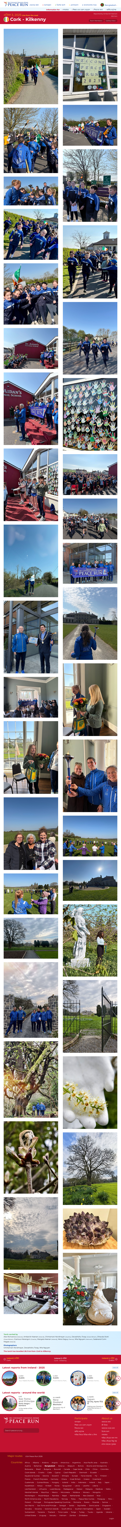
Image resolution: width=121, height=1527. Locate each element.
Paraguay (101, 1499)
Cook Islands (30, 1472)
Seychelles (81, 1505)
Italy (100, 1482)
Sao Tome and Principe (47, 1505)
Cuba (49, 1472)
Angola (55, 1463)
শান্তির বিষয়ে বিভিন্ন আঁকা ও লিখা (86, 1435)
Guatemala (29, 1482)
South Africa (67, 1509)
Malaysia (89, 1489)
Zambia (72, 1515)
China (95, 1469)
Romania (77, 1502)
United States (31, 1515)
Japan (107, 1482)
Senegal (62, 1505)
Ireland (92, 1482)
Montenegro (30, 1496)
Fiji (96, 1476)
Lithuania (43, 1489)
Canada (67, 1469)
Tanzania (41, 1512)
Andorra (45, 1463)
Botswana (29, 1469)
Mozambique (43, 1496)
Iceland (65, 1482)
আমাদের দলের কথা (108, 1428)
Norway (65, 1499)
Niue (99, 1496)
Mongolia (97, 1492)
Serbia (72, 1505)
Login (111, 1518)
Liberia (96, 1486)
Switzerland (30, 1512)
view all (115, 1367)
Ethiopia (65, 1476)
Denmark (83, 1472)
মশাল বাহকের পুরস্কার (109, 1444)
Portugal (37, 1502)
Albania (36, 1463)
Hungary (56, 1482)
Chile (87, 1469)
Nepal (64, 1496)
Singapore (106, 1505)
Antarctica (65, 1463)
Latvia (77, 1486)
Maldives (99, 1489)
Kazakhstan (30, 1486)
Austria (28, 1466)
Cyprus (58, 1472)
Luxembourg (55, 1489)
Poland (28, 1502)
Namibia (55, 1496)
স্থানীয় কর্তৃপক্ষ (111, 10)
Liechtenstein (30, 1489)
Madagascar (68, 1489)
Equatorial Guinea (32, 1476)
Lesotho (86, 1486)
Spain (98, 1509)
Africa (27, 1463)
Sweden (107, 1509)
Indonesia (82, 1482)
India (73, 1482)
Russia (87, 1502)
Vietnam (63, 1515)
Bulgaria (47, 1469)
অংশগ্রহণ (47, 5)
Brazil (38, 1469)
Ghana (64, 1479)
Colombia (104, 1469)
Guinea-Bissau (43, 1482)
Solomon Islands (52, 1509)
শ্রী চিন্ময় (105, 1425)
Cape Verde (78, 1469)
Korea (57, 1486)
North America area (33, 1499)
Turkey (82, 1512)
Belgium (71, 1466)
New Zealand (88, 1496)
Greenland (97, 1479)
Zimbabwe (83, 1515)
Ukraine (109, 1512)
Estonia (46, 1476)
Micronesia (65, 1492)
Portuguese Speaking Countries (57, 1502)
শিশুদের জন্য (98, 10)
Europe (75, 1476)
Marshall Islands (31, 1492)
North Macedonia (51, 1499)
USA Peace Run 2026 (34, 1456)
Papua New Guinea (87, 1499)
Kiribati (48, 1486)
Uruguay (43, 1515)
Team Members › (96, 21)
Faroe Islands (86, 1476)
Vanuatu (53, 1515)
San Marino (30, 1505)
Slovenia (38, 1509)
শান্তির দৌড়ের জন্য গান (109, 1438)
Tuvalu (91, 1512)
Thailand (51, 1512)
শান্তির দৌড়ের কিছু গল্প (109, 1441)
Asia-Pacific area (91, 1463)
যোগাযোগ (74, 5)
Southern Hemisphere (84, 1509)
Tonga (73, 1512)
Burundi (57, 1469)
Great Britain (75, 1479)
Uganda (99, 1512)
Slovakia (28, 1509)
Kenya (40, 1486)
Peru (110, 1499)
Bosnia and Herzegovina (97, 1466)
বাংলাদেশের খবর (90, 5)
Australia (104, 1463)
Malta (108, 1489)
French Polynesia (40, 1479)
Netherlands (75, 1496)
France (28, 1479)
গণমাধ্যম (66, 10)
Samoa (105, 1502)
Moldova (76, 1492)
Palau (73, 1499)
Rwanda (95, 1502)
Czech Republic (70, 1472)
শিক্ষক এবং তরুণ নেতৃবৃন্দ (81, 10)
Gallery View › (111, 21)
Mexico (55, 1492)
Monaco (86, 1492)
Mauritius (45, 1492)
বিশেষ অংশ (61, 5)
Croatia (41, 1472)
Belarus (61, 1466)
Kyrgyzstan (67, 1486)
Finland (103, 1476)
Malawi (80, 1489)
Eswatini (55, 1476)
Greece (87, 1479)
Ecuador (93, 1472)
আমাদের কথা (33, 5)
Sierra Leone (94, 1505)
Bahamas (38, 1466)
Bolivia (81, 1466)
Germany (55, 1479)
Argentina (76, 1463)
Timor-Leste (63, 1512)
